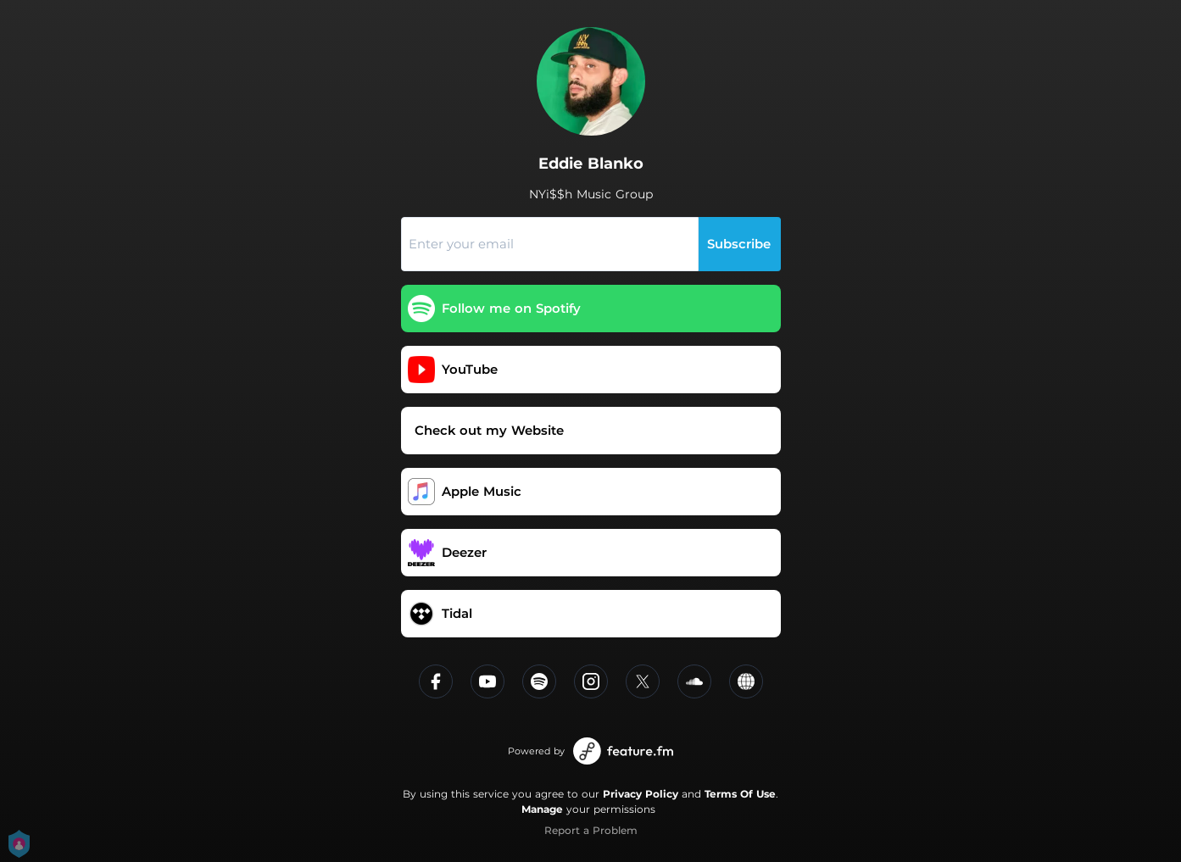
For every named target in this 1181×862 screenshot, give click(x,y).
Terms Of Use (740, 793)
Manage (542, 809)
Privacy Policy (640, 793)
